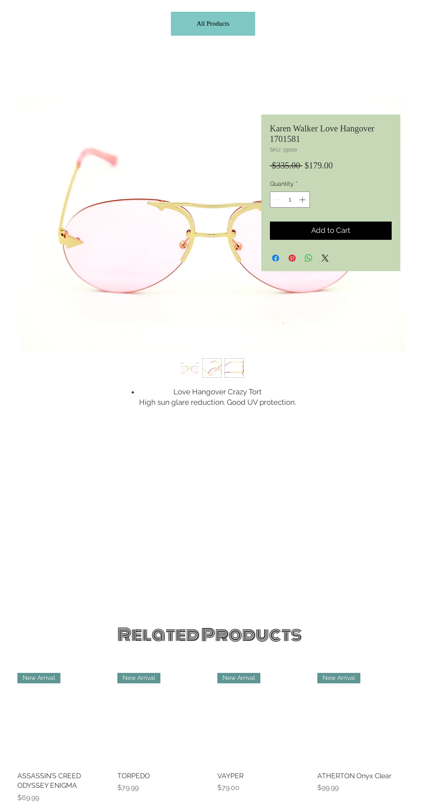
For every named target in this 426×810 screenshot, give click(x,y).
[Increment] (303, 199)
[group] (213, 738)
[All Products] (213, 24)
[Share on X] (325, 258)
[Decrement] (276, 199)
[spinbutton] (290, 199)
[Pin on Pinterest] (292, 258)
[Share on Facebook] (275, 258)
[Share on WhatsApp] (308, 258)
